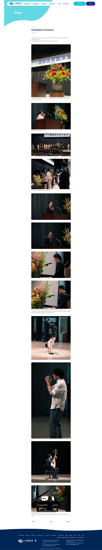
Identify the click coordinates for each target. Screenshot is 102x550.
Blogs (70, 535)
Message (27, 535)
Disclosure (47, 535)
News (66, 535)
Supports (44, 3)
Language (66, 3)
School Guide (27, 3)
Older (33, 521)
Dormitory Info (40, 535)
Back (51, 521)
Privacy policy (81, 537)
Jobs (90, 3)
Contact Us (79, 3)
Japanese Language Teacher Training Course (67, 537)
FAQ (79, 535)
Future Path (52, 3)
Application (36, 3)
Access (59, 3)
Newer (68, 521)
